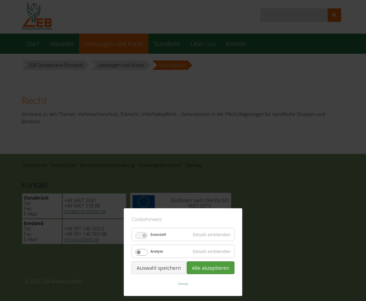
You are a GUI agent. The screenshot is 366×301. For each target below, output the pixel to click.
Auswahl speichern (159, 267)
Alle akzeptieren (210, 267)
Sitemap (183, 284)
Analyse (156, 251)
